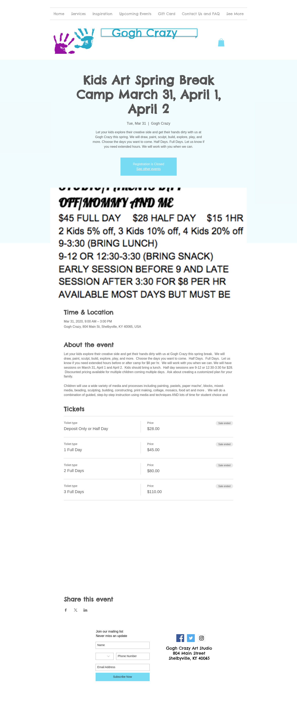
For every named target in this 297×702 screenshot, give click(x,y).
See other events (148, 169)
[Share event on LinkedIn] (85, 610)
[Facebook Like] (189, 667)
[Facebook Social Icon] (180, 638)
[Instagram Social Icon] (201, 638)
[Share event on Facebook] (66, 610)
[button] (221, 42)
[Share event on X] (76, 610)
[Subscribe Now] (123, 677)
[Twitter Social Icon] (191, 638)
